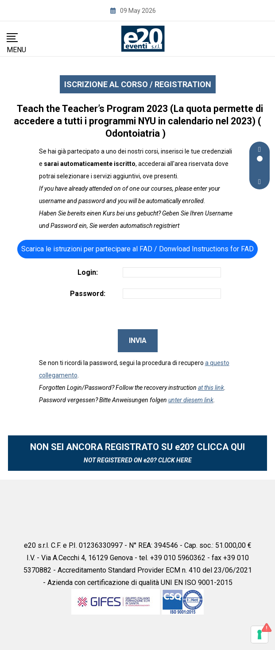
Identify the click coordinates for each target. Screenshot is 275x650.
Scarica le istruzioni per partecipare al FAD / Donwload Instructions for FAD (137, 249)
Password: (87, 293)
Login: (87, 272)
